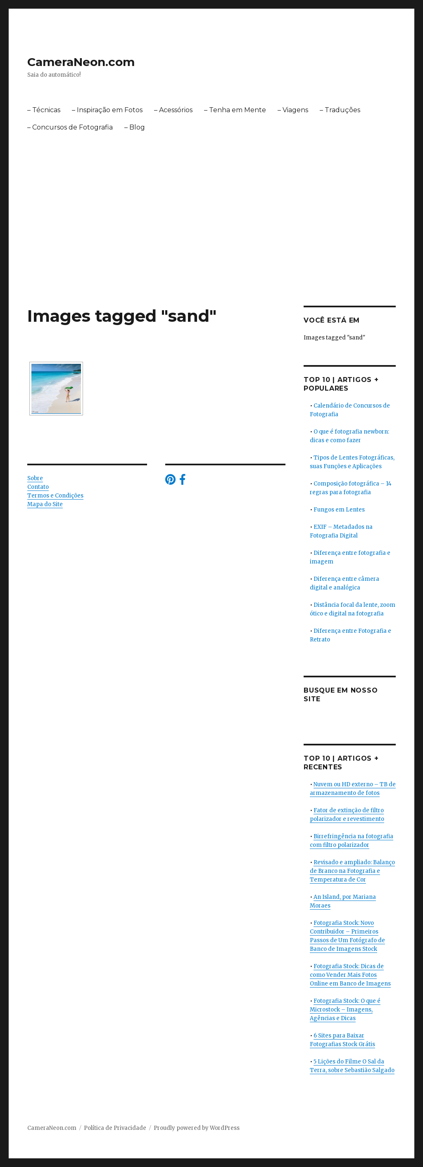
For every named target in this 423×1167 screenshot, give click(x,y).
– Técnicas (43, 110)
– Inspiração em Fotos (107, 110)
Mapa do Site (45, 504)
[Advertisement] (213, 244)
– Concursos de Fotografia (70, 127)
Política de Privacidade (115, 1128)
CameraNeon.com (81, 62)
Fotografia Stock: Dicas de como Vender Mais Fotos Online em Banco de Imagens (350, 975)
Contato (38, 486)
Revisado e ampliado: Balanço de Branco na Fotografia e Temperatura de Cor (352, 871)
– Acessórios (173, 110)
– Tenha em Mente (235, 110)
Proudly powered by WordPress (197, 1128)
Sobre (35, 478)
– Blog (134, 127)
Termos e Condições (55, 495)
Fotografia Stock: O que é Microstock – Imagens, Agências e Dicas (345, 1009)
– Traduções (340, 110)
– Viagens (293, 110)
